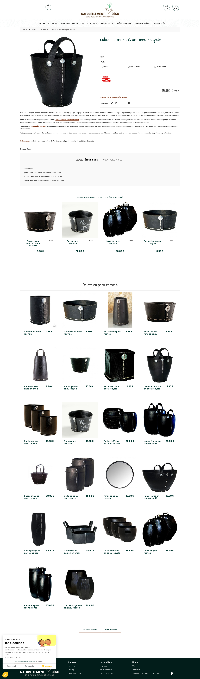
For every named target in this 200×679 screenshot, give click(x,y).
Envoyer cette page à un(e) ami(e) (113, 97)
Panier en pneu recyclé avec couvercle (31, 606)
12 (129, 386)
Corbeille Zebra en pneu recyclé (112, 442)
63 (50, 605)
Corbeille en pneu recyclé (73, 332)
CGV (133, 666)
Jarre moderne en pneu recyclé (112, 551)
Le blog (71, 670)
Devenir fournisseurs (76, 673)
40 (50, 550)
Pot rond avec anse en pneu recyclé (31, 387)
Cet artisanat (25, 141)
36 (170, 495)
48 (90, 550)
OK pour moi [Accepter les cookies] (47, 666)
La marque (72, 666)
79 (90, 605)
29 (130, 441)
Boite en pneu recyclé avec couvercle (71, 497)
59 (170, 550)
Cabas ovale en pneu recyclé (32, 497)
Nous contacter (106, 670)
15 (169, 386)
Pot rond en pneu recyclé (112, 332)
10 (89, 386)
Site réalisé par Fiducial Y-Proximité (145, 673)
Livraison (103, 666)
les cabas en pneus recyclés (67, 119)
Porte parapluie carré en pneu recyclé (32, 551)
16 (50, 441)
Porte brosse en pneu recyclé (112, 387)
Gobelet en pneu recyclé (32, 332)
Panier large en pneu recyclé (151, 497)
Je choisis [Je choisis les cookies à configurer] (29, 666)
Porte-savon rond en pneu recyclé (150, 332)
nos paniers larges (38, 126)
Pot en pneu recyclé (70, 442)
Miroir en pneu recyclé (111, 497)
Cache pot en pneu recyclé (31, 442)
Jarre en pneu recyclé (151, 551)
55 (130, 550)
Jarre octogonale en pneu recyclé (73, 606)
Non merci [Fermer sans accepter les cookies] (11, 666)
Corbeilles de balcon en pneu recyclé (72, 551)
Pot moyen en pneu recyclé (71, 387)
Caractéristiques (87, 159)
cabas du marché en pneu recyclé (130, 39)
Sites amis (136, 670)
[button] (5, 675)
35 (90, 495)
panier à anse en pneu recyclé (152, 442)
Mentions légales (106, 673)
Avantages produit (113, 159)
